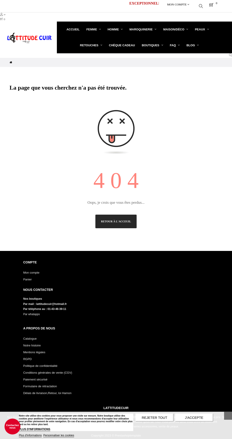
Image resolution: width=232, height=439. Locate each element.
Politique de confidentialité (40, 362)
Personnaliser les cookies (58, 435)
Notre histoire (32, 342)
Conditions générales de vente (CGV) (47, 369)
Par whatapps (31, 311)
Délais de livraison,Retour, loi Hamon (47, 390)
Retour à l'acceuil (116, 218)
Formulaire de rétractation (40, 383)
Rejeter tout (154, 417)
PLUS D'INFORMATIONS (34, 429)
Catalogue (29, 335)
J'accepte (194, 417)
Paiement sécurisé (35, 376)
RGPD (27, 356)
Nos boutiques (33, 295)
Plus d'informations (30, 435)
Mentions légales (34, 349)
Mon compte (31, 269)
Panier (27, 276)
